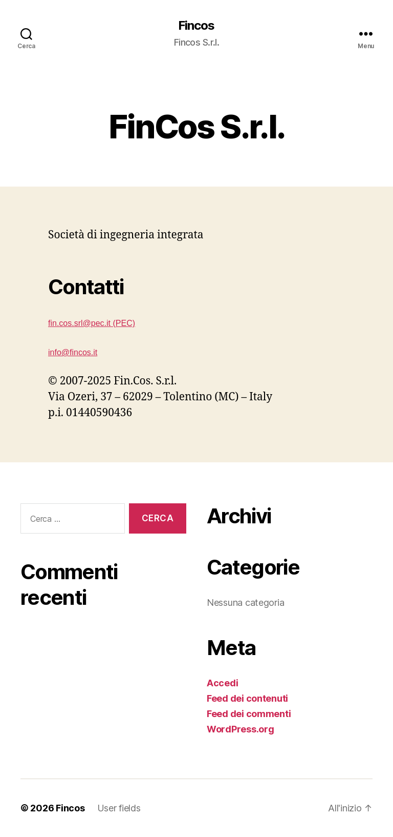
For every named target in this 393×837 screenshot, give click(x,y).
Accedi (222, 683)
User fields (119, 808)
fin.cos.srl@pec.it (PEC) (91, 323)
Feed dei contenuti (247, 698)
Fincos (196, 25)
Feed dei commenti (249, 713)
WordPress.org (240, 729)
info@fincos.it (72, 352)
